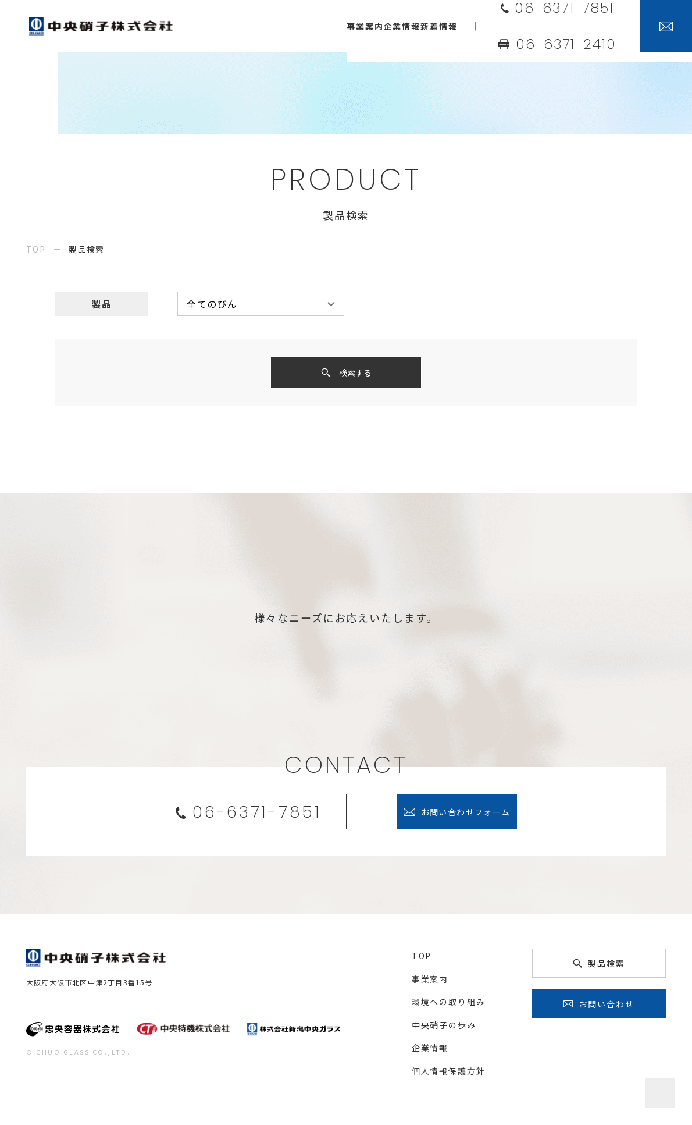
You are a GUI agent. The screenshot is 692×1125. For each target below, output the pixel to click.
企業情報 (430, 1051)
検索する (355, 374)
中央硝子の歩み (444, 1028)
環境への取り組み (449, 1005)
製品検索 (606, 967)
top (35, 249)
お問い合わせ (606, 1007)
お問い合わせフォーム (466, 815)
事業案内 (430, 982)
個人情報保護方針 (449, 1074)
